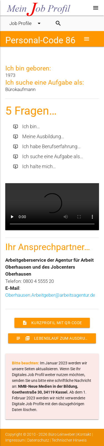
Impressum (15, 440)
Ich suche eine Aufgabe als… (48, 157)
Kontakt (84, 434)
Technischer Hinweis (69, 440)
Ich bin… (26, 127)
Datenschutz (38, 440)
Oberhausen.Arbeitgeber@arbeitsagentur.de (50, 295)
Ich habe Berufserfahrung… (47, 147)
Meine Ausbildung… (38, 137)
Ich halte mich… (34, 167)
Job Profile (25, 23)
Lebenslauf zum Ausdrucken (56, 338)
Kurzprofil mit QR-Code (52, 323)
